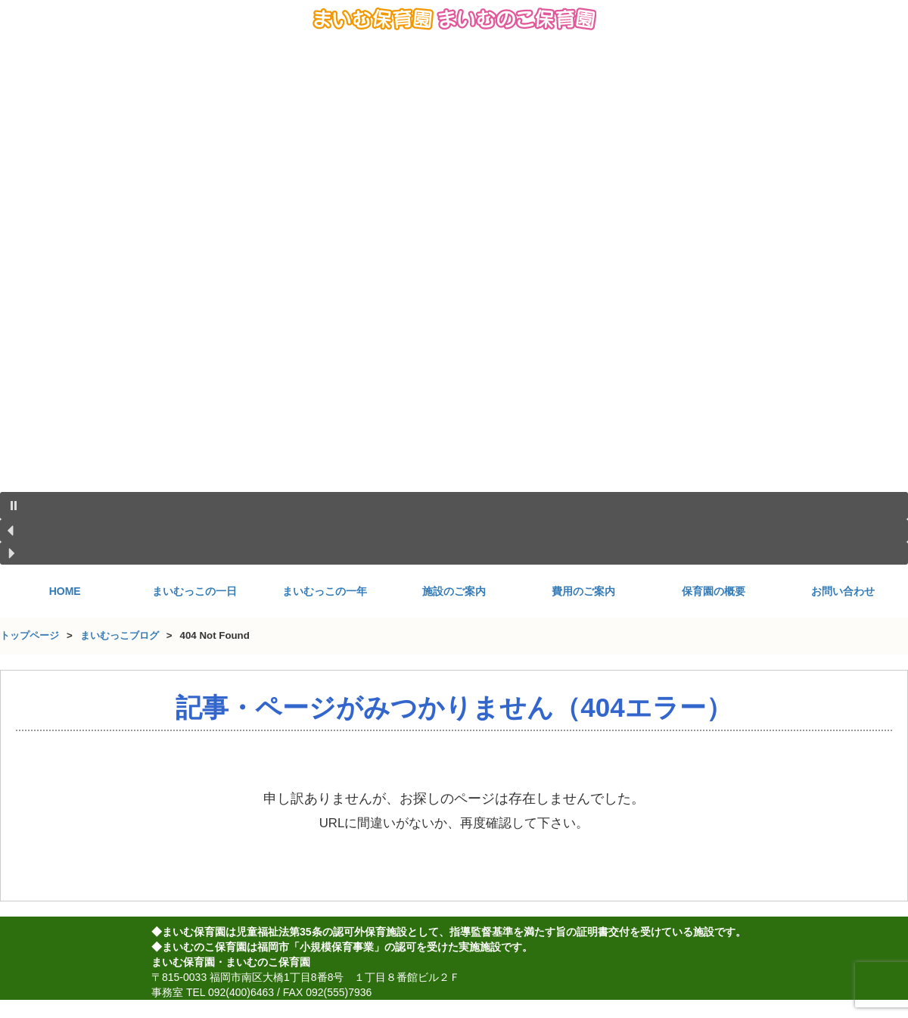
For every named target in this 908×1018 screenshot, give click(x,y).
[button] (454, 505)
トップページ (29, 635)
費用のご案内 (583, 591)
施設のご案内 (454, 591)
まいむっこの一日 (194, 591)
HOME (65, 591)
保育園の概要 (713, 591)
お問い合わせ (843, 591)
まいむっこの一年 (324, 591)
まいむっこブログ (119, 635)
